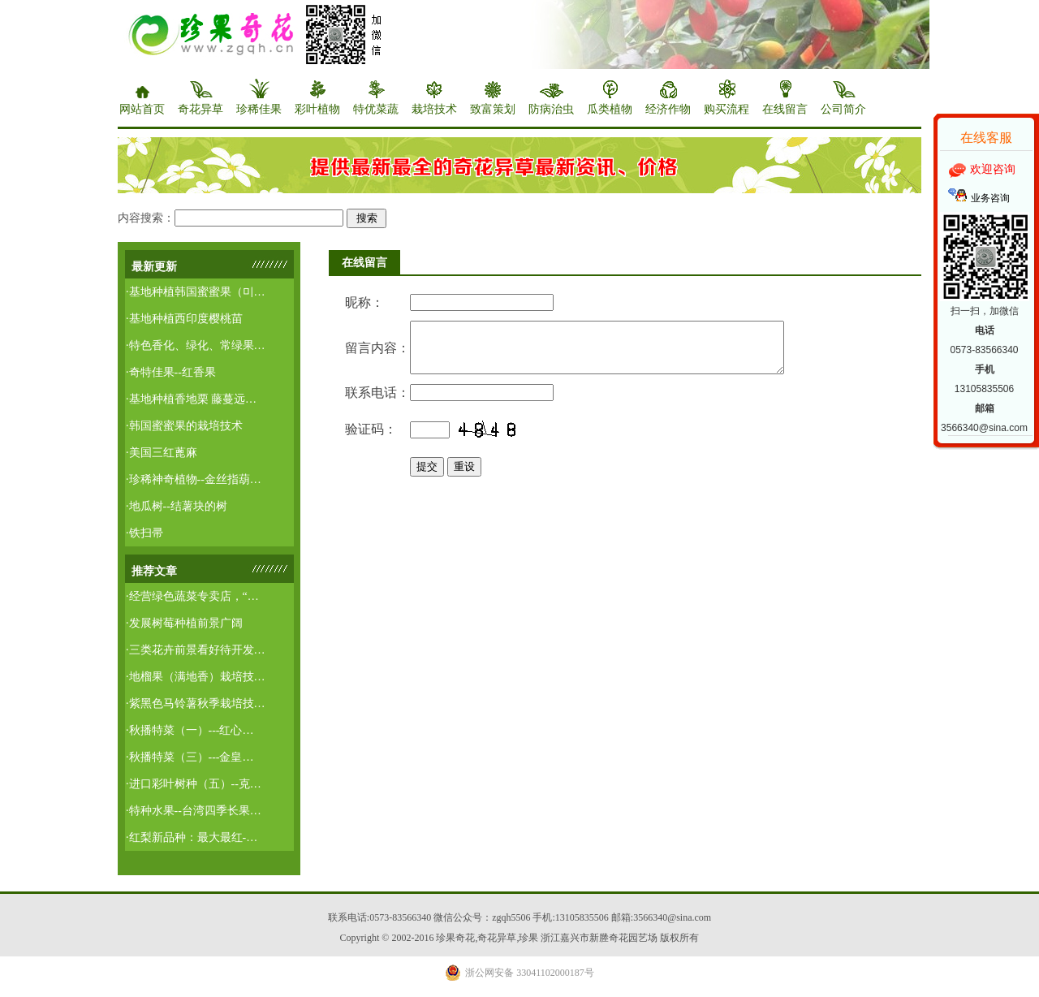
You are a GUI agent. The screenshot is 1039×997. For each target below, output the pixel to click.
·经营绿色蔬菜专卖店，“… (192, 596)
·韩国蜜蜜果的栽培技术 (184, 426)
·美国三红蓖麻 (161, 453)
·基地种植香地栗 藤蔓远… (191, 399)
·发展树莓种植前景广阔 (184, 623)
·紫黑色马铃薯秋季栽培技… (195, 703)
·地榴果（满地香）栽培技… (195, 677)
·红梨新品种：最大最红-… (191, 837)
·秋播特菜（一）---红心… (190, 730)
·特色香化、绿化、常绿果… (195, 345)
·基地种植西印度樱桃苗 (184, 319)
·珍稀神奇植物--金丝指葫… (193, 479)
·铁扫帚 (144, 533)
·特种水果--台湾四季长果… (193, 811)
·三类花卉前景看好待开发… (195, 650)
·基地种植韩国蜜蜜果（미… (195, 292)
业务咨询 (990, 198)
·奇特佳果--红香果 (171, 372)
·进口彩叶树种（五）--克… (193, 784)
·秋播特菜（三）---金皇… (190, 757)
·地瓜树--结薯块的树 (176, 506)
